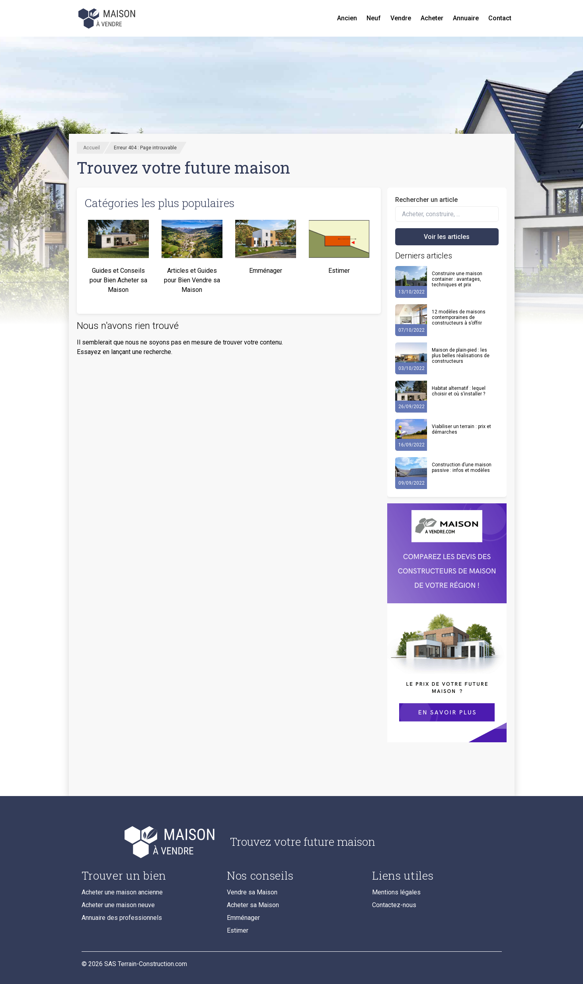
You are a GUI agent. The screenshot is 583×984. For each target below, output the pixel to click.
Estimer (237, 930)
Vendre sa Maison (252, 892)
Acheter (432, 18)
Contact (499, 18)
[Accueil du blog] (149, 842)
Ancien (347, 18)
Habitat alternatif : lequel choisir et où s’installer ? (459, 391)
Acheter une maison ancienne (122, 892)
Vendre (400, 18)
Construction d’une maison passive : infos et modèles (461, 467)
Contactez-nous (394, 905)
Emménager (243, 917)
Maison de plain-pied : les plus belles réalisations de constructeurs (460, 355)
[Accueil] (108, 18)
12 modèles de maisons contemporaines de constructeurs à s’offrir (459, 317)
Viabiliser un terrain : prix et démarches (461, 429)
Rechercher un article (426, 199)
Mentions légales (396, 892)
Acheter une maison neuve (118, 905)
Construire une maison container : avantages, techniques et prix (457, 279)
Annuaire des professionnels (122, 917)
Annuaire (466, 18)
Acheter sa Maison (253, 905)
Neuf (374, 18)
